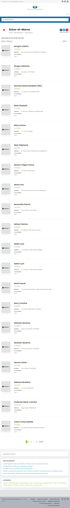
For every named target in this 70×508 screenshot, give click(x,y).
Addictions (5, 483)
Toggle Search (8, 19)
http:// (15, 56)
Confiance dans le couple (24, 483)
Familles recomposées (62, 483)
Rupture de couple (37, 485)
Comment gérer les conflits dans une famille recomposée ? (18, 466)
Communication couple (13, 483)
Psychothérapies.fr (18, 32)
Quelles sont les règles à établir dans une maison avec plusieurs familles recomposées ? (25, 473)
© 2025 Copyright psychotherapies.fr (10, 499)
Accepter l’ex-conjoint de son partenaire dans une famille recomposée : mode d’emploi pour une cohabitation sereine (33, 471)
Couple (31, 483)
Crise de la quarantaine (38, 483)
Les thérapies (15, 485)
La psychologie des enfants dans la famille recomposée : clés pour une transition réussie (25, 464)
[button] (67, 14)
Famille (55, 483)
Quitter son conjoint (29, 485)
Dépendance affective (48, 483)
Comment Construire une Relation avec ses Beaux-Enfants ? (18, 468)
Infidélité (10, 485)
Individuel (5, 485)
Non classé (22, 485)
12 (36, 442)
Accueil (10, 32)
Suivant (41, 442)
